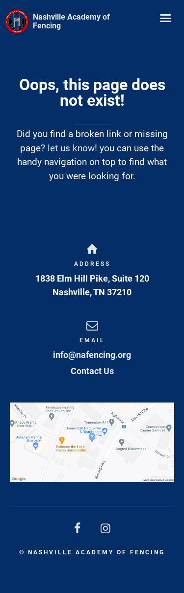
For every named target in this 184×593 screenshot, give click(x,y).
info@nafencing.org (92, 355)
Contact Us (92, 371)
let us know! (72, 148)
